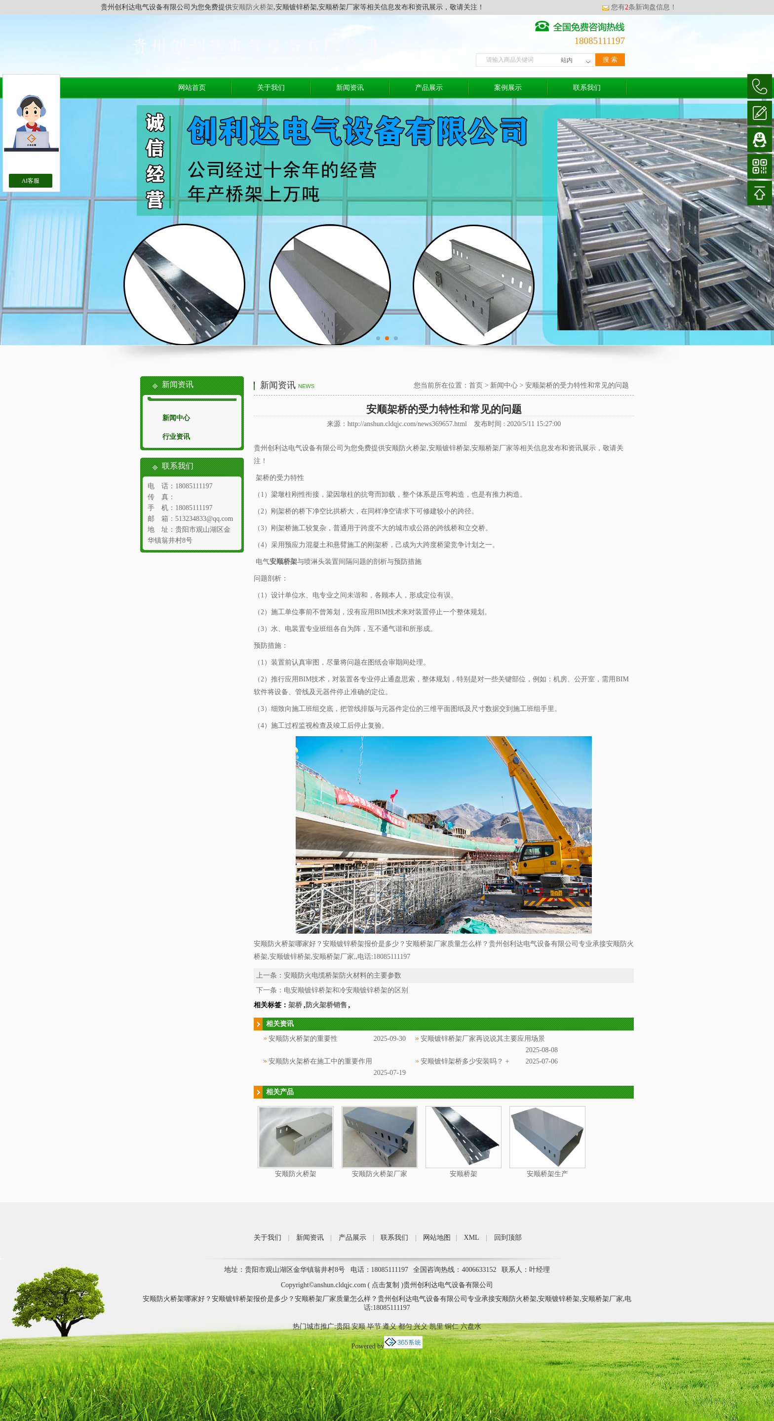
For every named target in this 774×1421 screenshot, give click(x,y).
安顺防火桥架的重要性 (303, 1038)
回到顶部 (508, 1237)
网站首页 (192, 87)
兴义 (420, 1326)
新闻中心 (176, 418)
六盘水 (471, 1326)
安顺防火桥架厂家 (379, 1174)
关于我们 (271, 87)
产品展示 (429, 87)
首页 (476, 385)
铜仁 (452, 1326)
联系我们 (587, 87)
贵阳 (343, 1326)
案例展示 (508, 87)
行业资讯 (176, 436)
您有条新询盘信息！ (639, 7)
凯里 (436, 1326)
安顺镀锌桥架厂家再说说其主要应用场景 (483, 1038)
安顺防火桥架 (252, 7)
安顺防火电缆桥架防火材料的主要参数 (342, 975)
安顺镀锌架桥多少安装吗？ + (465, 1061)
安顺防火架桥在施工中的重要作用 (320, 1061)
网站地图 (437, 1237)
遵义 (389, 1326)
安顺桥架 (463, 1174)
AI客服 (31, 180)
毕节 (374, 1326)
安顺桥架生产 (547, 1174)
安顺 (358, 1326)
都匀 (405, 1326)
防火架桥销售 (326, 1005)
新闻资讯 (350, 87)
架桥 (295, 1005)
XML (471, 1237)
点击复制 (385, 1285)
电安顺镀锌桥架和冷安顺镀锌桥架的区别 (346, 990)
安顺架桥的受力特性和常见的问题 (577, 385)
